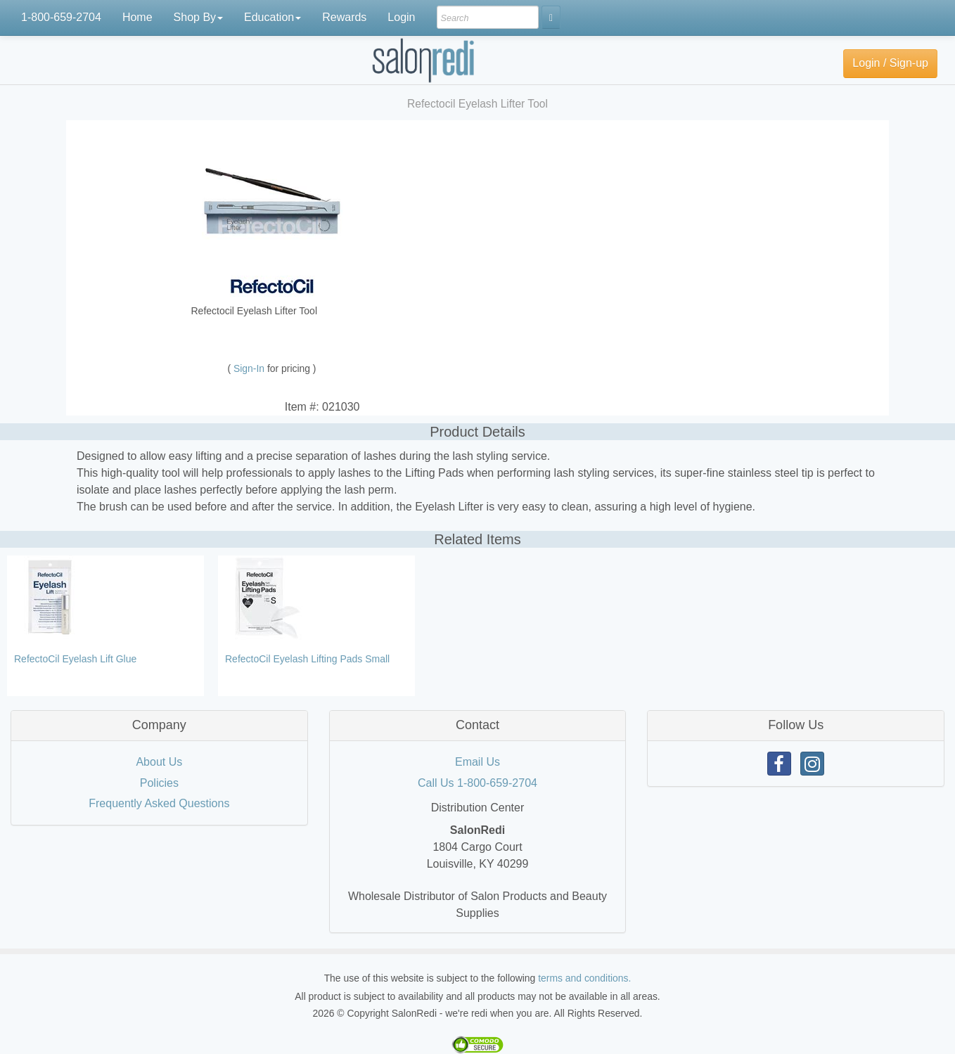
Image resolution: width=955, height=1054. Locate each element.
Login (401, 17)
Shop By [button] (198, 17)
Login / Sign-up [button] (890, 63)
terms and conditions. (584, 978)
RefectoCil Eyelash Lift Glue (75, 658)
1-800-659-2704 (61, 17)
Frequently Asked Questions (159, 803)
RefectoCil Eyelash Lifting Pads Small (307, 658)
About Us (159, 762)
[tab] (159, 725)
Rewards (344, 17)
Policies (159, 783)
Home (137, 17)
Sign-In (250, 368)
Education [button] (272, 17)
